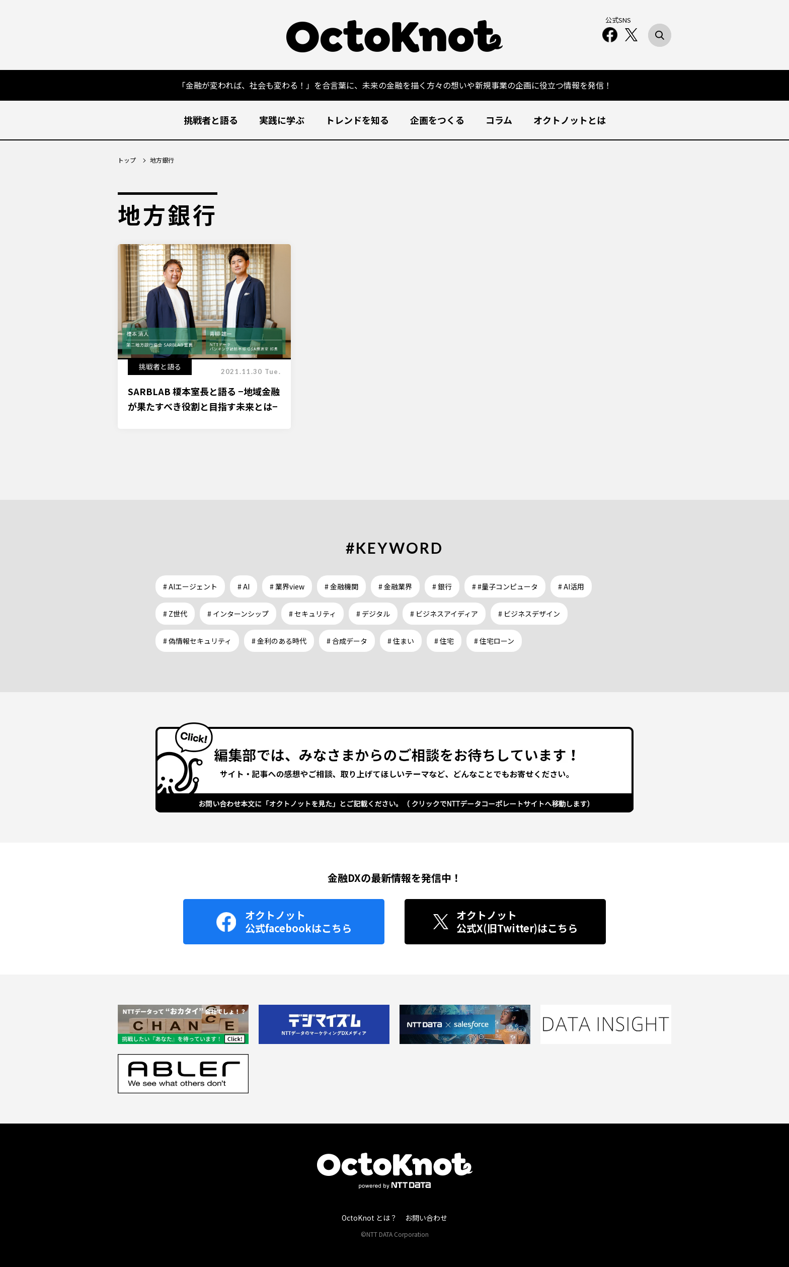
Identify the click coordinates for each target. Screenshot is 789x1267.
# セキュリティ (312, 614)
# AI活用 (571, 586)
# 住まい (400, 641)
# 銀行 (442, 586)
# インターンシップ (238, 614)
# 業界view (287, 586)
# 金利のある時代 (279, 641)
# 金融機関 (341, 586)
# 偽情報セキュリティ (197, 641)
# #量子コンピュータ (505, 586)
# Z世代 (175, 614)
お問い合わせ (426, 1218)
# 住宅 (444, 641)
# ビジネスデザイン (529, 614)
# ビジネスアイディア (444, 614)
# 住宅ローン (494, 641)
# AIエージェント (190, 586)
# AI (244, 586)
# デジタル (373, 614)
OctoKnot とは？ (369, 1218)
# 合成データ (347, 641)
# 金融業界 (395, 586)
